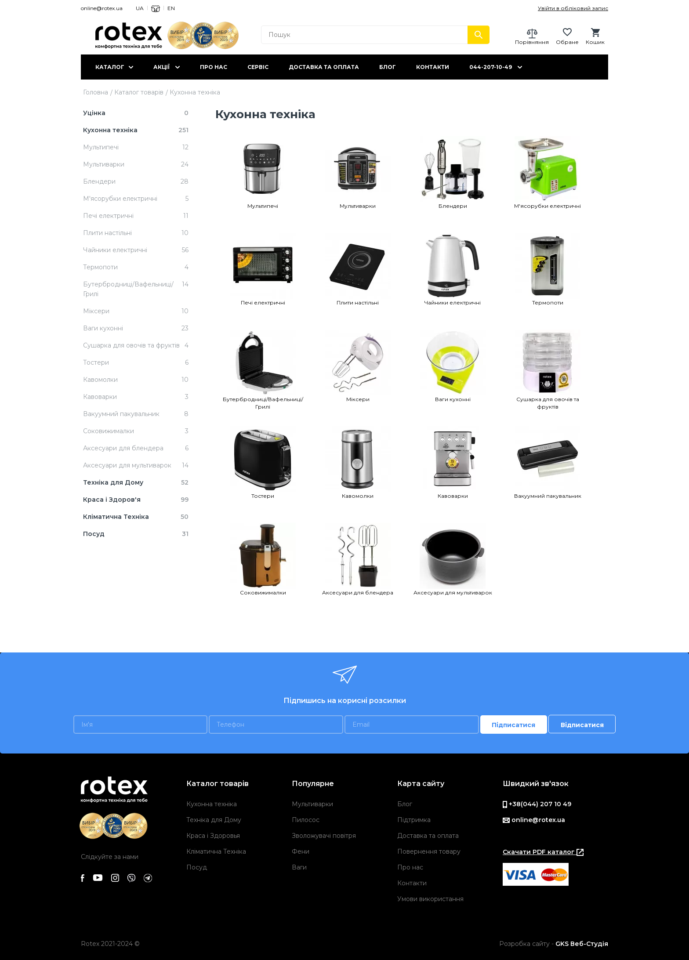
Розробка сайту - (553, 944)
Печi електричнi (263, 302)
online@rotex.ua (102, 8)
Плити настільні (358, 302)
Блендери (453, 206)
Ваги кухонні (453, 399)
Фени (300, 851)
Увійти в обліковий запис (573, 8)
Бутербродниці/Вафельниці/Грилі (263, 403)
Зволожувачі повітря (324, 836)
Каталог (109, 67)
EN (171, 8)
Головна (95, 92)
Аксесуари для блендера (357, 592)
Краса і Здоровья (213, 836)
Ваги (299, 867)
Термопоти (547, 302)
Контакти (432, 67)
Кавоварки (453, 496)
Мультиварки (358, 206)
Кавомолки (358, 496)
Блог (387, 67)
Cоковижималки (263, 592)
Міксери (358, 399)
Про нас (213, 67)
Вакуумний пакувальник (547, 496)
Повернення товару (429, 851)
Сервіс (257, 67)
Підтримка (414, 820)
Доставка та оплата (324, 67)
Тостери (262, 496)
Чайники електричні (452, 302)
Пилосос (305, 820)
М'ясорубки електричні (547, 206)
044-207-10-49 (490, 67)
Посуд (196, 867)
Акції (161, 67)
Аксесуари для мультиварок (452, 592)
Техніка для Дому (213, 820)
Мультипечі (262, 206)
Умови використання (430, 899)
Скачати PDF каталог (543, 852)
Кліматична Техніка (216, 851)
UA (140, 8)
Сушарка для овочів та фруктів (547, 403)
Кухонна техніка (211, 804)
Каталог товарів (138, 92)
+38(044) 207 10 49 (537, 804)
